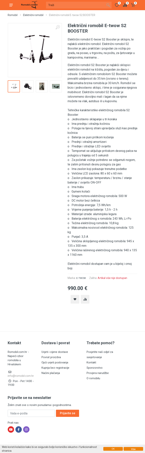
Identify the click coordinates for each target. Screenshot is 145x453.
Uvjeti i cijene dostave (55, 352)
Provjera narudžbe (98, 373)
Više (133, 449)
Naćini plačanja (51, 373)
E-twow (81, 278)
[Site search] (75, 5)
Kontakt (91, 362)
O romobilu (93, 378)
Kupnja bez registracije (55, 367)
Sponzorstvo (95, 367)
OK (113, 449)
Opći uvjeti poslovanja (55, 362)
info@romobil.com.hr (21, 376)
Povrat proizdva (51, 357)
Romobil (12, 15)
